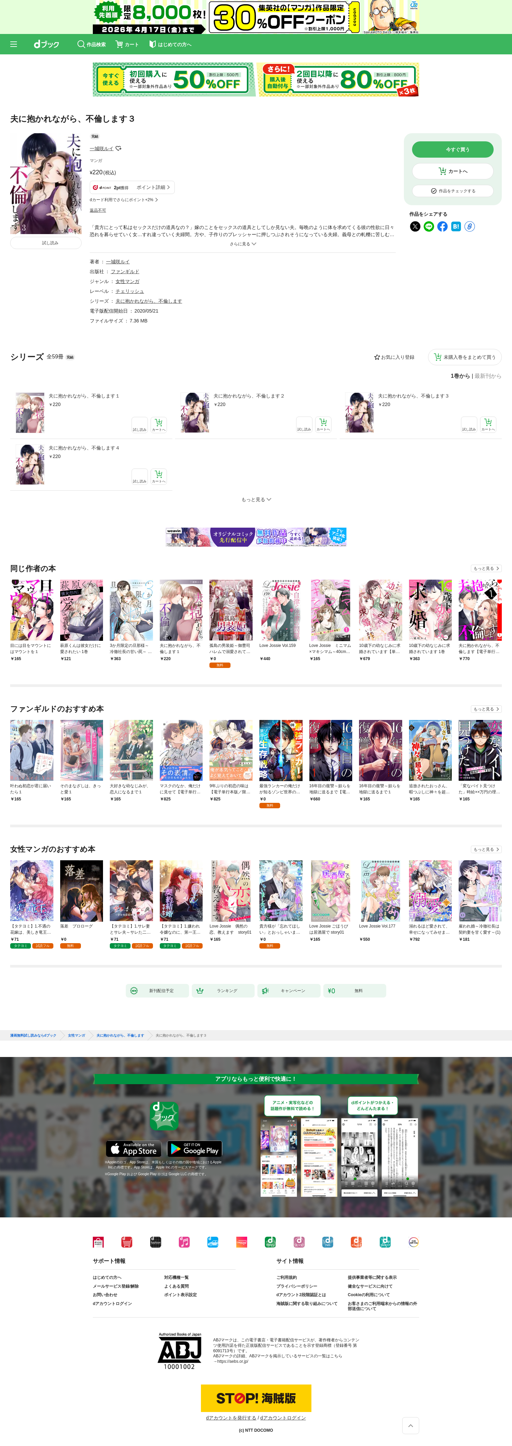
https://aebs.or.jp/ (232, 1361)
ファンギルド (125, 271)
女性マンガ (127, 281)
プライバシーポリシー (296, 1286)
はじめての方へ (107, 1277)
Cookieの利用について (369, 1294)
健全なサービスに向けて (370, 1286)
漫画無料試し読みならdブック (33, 1035)
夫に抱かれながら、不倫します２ (249, 396)
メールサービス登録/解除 (116, 1286)
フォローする (118, 148)
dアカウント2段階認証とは (301, 1294)
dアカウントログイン (112, 1303)
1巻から (460, 376)
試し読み (50, 243)
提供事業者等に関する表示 (372, 1277)
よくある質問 (176, 1286)
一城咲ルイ (102, 148)
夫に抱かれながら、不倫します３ (413, 396)
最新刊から (488, 376)
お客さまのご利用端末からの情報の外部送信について (382, 1306)
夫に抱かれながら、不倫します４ (84, 448)
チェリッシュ (130, 291)
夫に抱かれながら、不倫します (149, 301)
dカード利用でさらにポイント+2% (121, 199)
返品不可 (98, 210)
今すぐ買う (458, 149)
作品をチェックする (457, 191)
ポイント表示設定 (180, 1294)
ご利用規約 (286, 1277)
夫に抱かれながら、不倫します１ (84, 396)
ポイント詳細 (151, 187)
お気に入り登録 (397, 357)
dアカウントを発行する (231, 1418)
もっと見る (484, 568)
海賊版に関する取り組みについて (307, 1303)
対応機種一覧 (176, 1277)
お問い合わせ (105, 1294)
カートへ (457, 171)
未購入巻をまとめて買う (470, 357)
